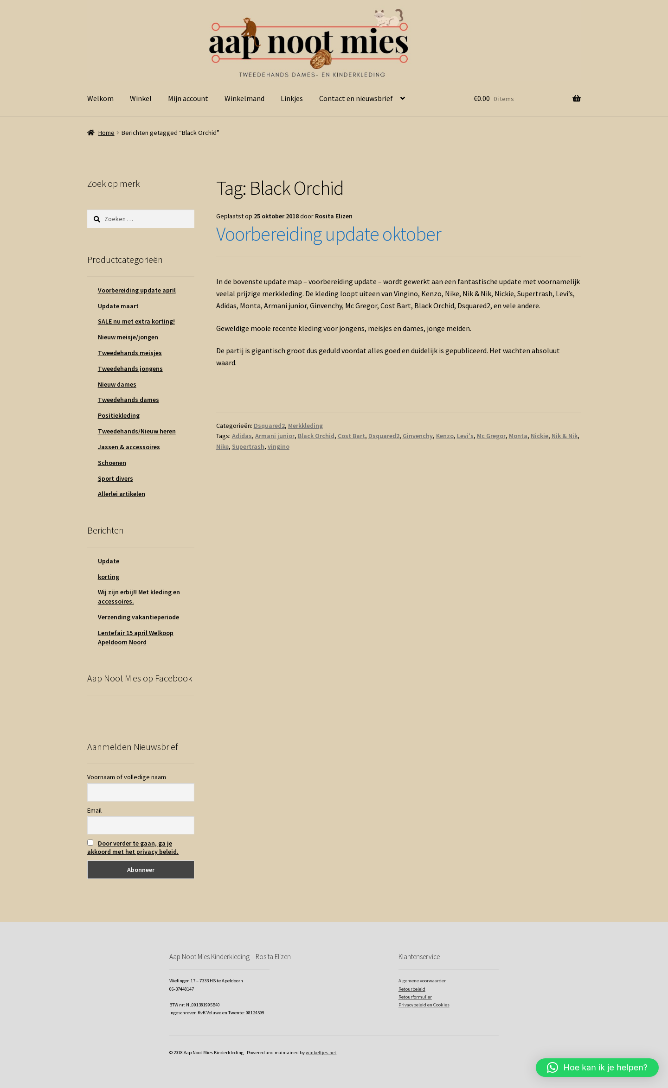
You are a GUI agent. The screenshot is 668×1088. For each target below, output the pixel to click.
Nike (222, 446)
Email (94, 810)
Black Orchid (316, 436)
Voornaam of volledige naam (126, 777)
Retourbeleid (411, 989)
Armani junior (275, 436)
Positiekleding (119, 415)
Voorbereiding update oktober (328, 234)
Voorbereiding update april (137, 290)
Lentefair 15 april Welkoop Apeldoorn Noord (135, 637)
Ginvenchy (418, 436)
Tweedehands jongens (130, 368)
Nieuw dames (117, 384)
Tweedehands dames (128, 399)
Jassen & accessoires (129, 447)
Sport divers (115, 478)
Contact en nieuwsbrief (356, 98)
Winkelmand (244, 98)
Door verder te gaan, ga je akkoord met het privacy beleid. (133, 847)
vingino (278, 446)
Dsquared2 (269, 425)
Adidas (242, 436)
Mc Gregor (491, 436)
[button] (597, 1067)
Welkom (100, 98)
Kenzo (445, 436)
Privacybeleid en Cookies (424, 1005)
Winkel (141, 98)
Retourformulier (415, 997)
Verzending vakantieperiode (138, 617)
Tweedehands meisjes (130, 353)
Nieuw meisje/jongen (128, 337)
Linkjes (292, 98)
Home (106, 132)
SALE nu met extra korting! (136, 321)
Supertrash (248, 446)
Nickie (539, 436)
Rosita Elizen (334, 216)
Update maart (118, 306)
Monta (518, 436)
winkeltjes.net (321, 1053)
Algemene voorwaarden (422, 981)
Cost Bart (351, 436)
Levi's (465, 436)
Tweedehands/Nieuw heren (137, 431)
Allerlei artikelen (121, 494)
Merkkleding (305, 425)
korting (108, 577)
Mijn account (188, 98)
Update (108, 561)
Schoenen (112, 462)
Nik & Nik (565, 436)
